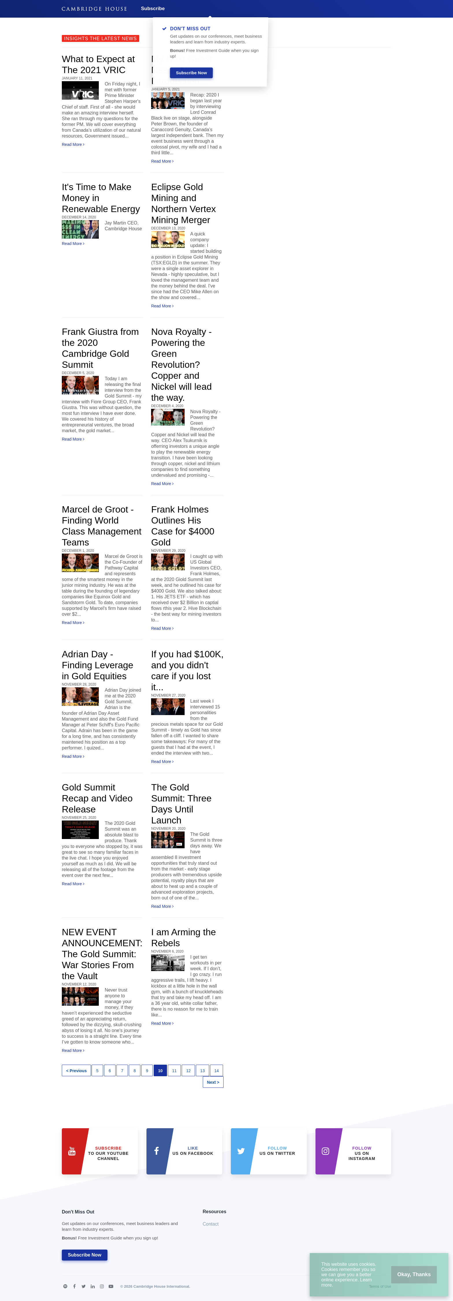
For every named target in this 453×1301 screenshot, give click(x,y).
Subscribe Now (84, 1254)
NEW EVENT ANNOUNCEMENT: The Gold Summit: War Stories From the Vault (102, 954)
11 (174, 1070)
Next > (213, 1082)
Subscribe (153, 8)
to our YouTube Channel (108, 1153)
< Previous (76, 1070)
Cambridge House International (161, 1286)
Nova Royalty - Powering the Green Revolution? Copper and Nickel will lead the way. (181, 364)
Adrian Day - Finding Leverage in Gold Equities (97, 665)
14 (216, 1070)
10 (160, 1070)
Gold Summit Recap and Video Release (97, 798)
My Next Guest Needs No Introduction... (181, 70)
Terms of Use (380, 1286)
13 (202, 1070)
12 (188, 1070)
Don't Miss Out (125, 1226)
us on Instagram (361, 1153)
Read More (73, 144)
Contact (211, 1224)
